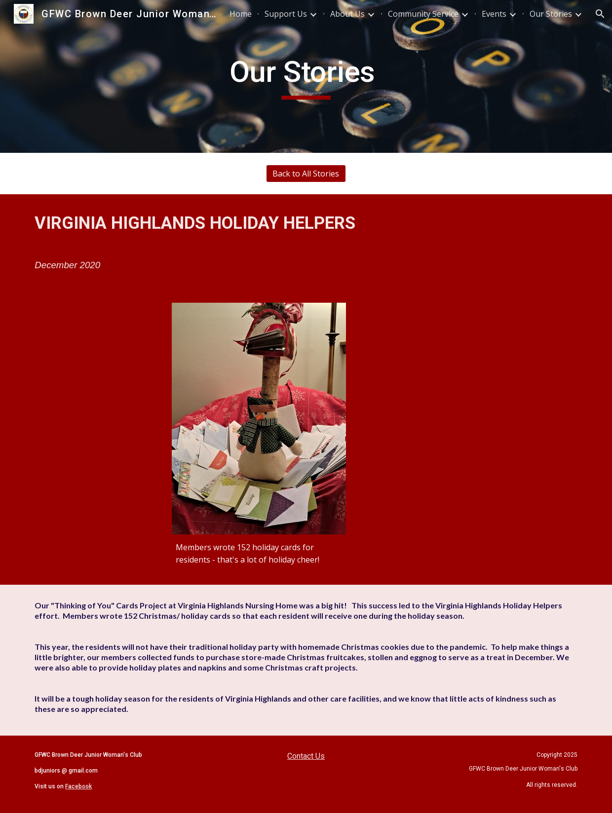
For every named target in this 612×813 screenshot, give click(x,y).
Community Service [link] (423, 13)
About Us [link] (347, 13)
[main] (306, 76)
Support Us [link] (286, 13)
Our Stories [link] (551, 13)
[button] (600, 14)
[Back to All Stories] (306, 173)
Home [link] (241, 13)
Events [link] (494, 13)
